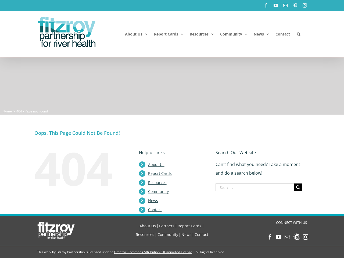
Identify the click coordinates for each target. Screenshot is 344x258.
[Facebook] (270, 237)
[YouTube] (278, 237)
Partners (166, 225)
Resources (157, 182)
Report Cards (160, 173)
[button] (298, 34)
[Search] (298, 187)
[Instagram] (305, 237)
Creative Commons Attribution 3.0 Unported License (153, 252)
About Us (156, 164)
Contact (155, 209)
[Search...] (255, 187)
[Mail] (287, 237)
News (153, 200)
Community (158, 191)
